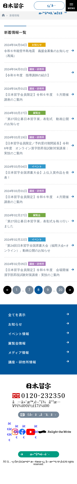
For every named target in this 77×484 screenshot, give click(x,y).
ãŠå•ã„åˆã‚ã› (39, 414)
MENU (71, 7)
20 (60, 290)
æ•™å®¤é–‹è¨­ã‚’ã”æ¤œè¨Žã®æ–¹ (39, 454)
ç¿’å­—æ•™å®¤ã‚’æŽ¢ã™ (52, 6)
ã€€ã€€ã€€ (12, 432)
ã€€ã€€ (20, 432)
